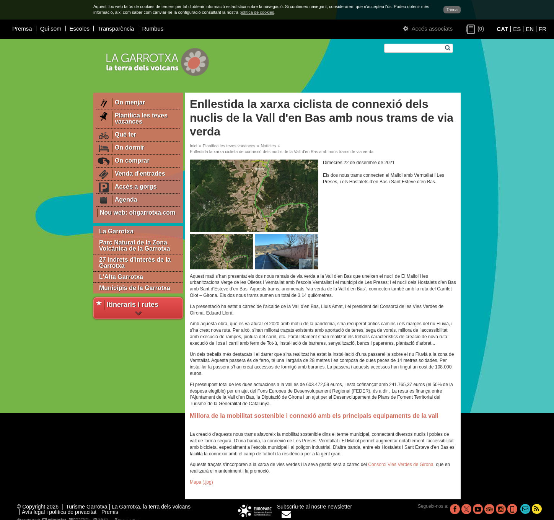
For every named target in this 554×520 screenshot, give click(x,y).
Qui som (51, 28)
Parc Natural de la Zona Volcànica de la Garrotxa (134, 245)
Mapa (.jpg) (201, 482)
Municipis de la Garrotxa (134, 288)
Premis (109, 512)
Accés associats (428, 28)
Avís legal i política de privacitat (59, 512)
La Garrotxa (116, 231)
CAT (502, 29)
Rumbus (152, 28)
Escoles (80, 28)
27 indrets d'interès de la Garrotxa (135, 262)
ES (517, 29)
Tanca (452, 9)
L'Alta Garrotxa (121, 277)
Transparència (116, 28)
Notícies (268, 145)
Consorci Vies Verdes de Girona (400, 464)
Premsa (22, 28)
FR (542, 29)
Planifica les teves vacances (229, 145)
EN (530, 29)
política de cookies (257, 12)
